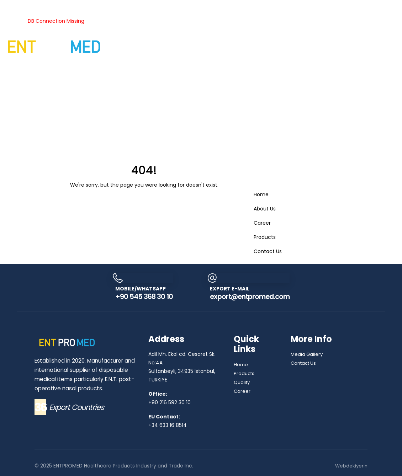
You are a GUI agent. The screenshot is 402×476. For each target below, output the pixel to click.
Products (34, 4)
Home (261, 194)
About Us (11, 4)
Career (25, 64)
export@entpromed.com (251, 296)
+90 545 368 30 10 (141, 296)
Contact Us (268, 251)
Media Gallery (307, 354)
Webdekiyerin (350, 465)
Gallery (8, 64)
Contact (44, 64)
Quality (145, 4)
